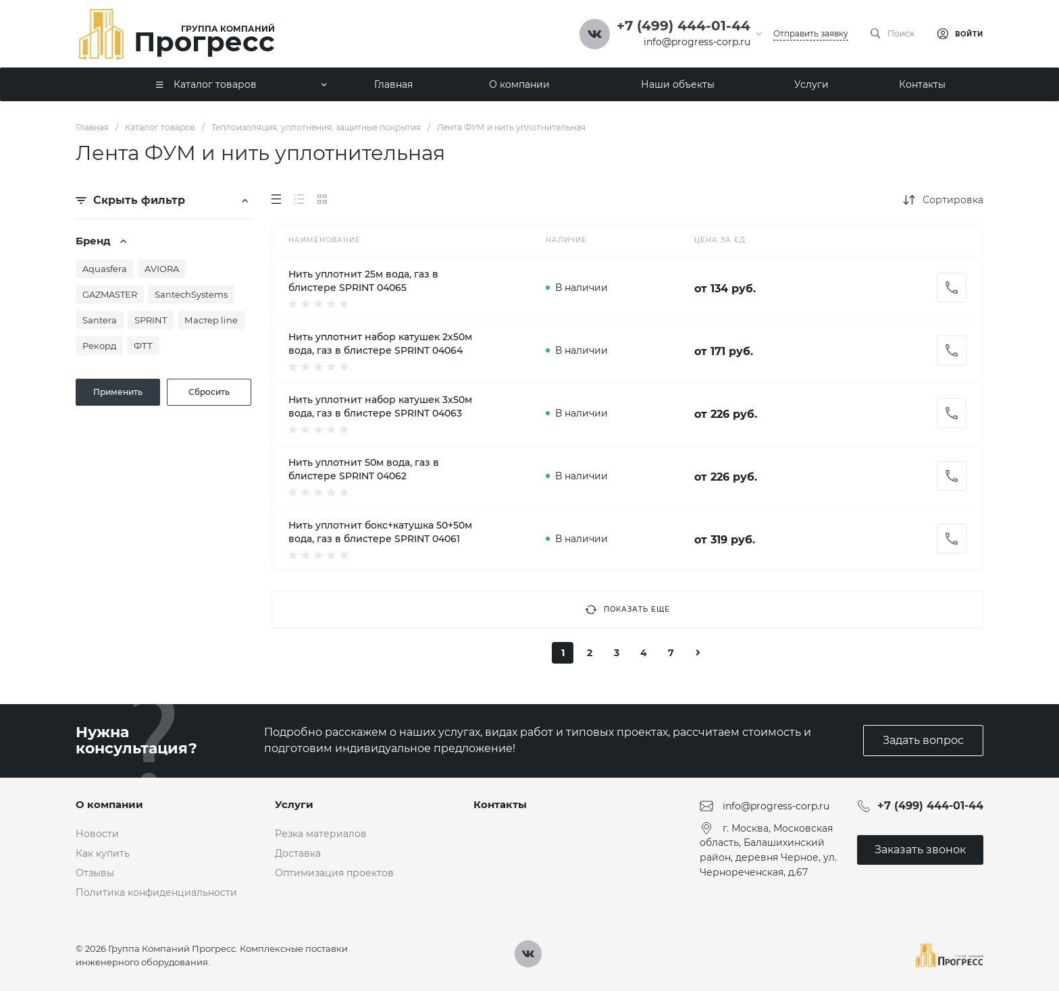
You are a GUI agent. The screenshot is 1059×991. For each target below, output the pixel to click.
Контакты (500, 804)
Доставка (298, 853)
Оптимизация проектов (334, 873)
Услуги (294, 804)
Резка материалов (321, 834)
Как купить (103, 853)
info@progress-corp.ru (697, 42)
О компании (109, 804)
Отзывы (95, 873)
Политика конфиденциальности (156, 892)
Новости (97, 834)
